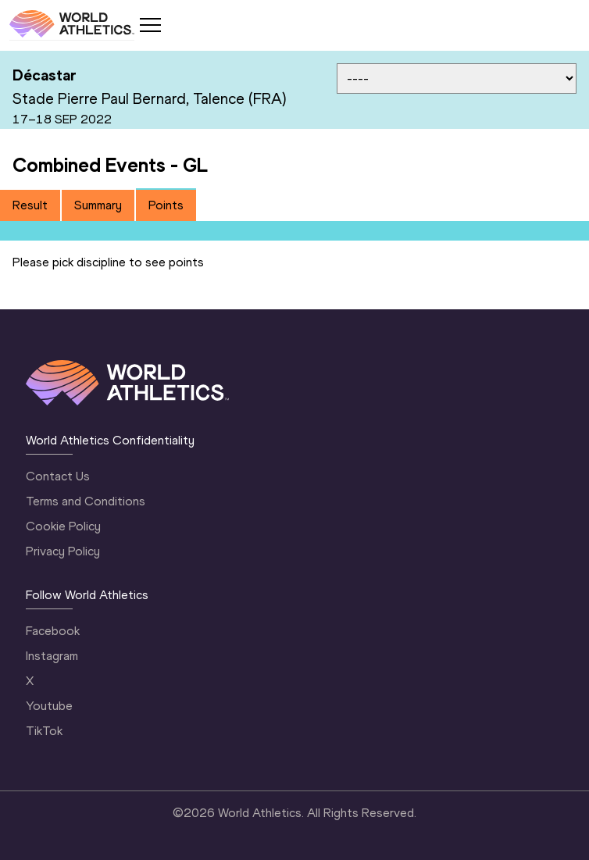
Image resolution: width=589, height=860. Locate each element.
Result (30, 205)
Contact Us (58, 476)
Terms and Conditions (85, 501)
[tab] (30, 205)
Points (166, 205)
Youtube (49, 705)
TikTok (44, 730)
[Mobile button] (150, 25)
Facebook (53, 630)
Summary (98, 205)
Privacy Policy (63, 551)
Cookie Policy (63, 526)
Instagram (52, 655)
